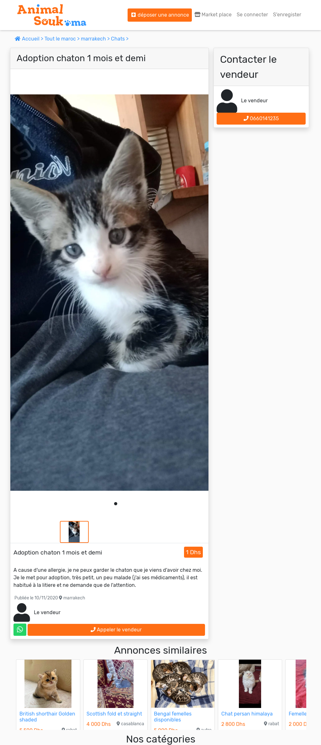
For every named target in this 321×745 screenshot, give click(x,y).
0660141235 (261, 118)
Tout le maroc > (63, 39)
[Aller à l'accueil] (51, 15)
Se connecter (252, 15)
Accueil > (30, 39)
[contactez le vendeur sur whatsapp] (19, 630)
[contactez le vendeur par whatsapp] (19, 630)
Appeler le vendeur (116, 630)
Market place (213, 15)
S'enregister (287, 15)
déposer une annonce (159, 15)
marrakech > (96, 39)
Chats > (120, 39)
